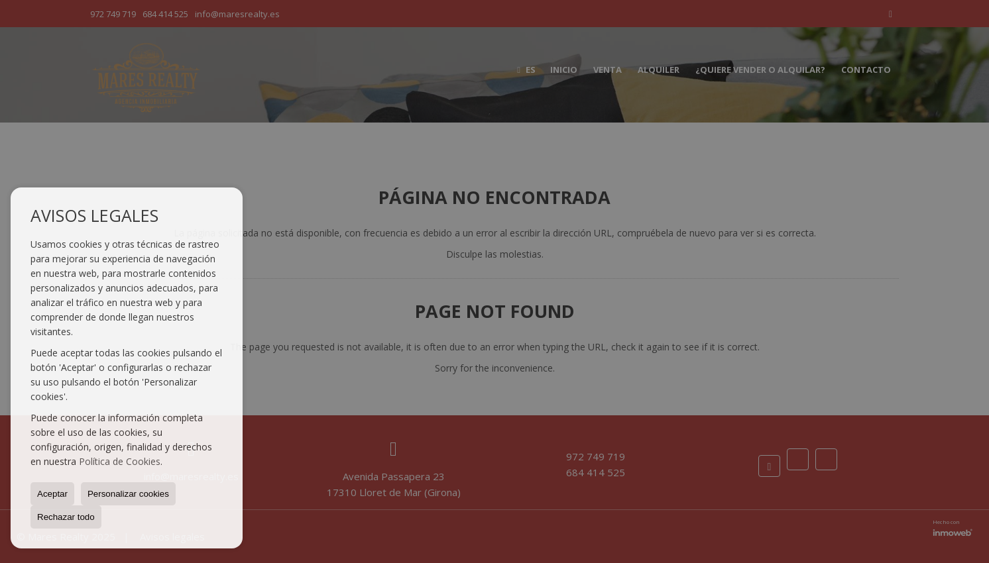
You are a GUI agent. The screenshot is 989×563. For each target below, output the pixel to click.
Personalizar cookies (128, 494)
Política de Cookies (119, 461)
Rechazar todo (66, 517)
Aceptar (52, 494)
